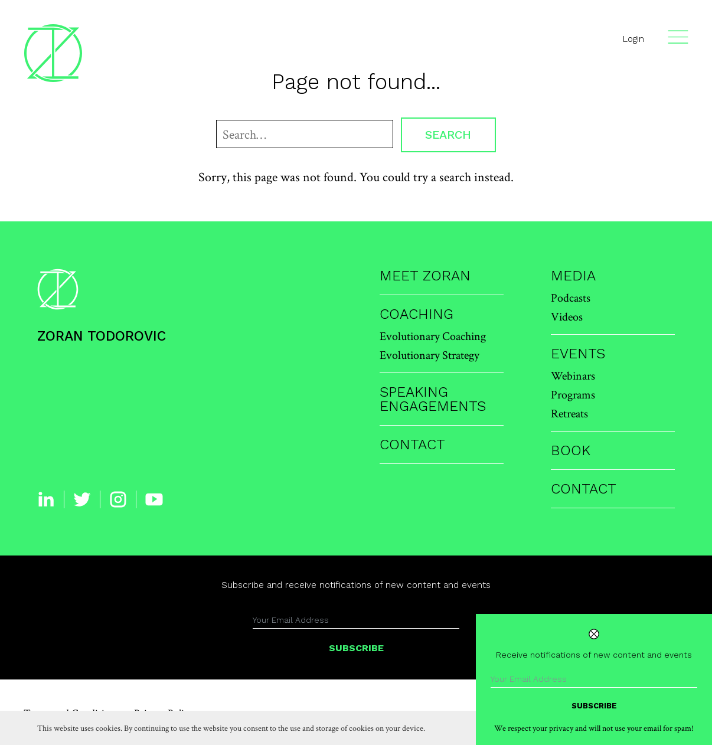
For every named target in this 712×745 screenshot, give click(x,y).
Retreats (569, 413)
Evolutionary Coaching (433, 336)
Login (633, 39)
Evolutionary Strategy (429, 354)
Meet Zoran (425, 276)
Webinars (573, 375)
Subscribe (356, 647)
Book (570, 450)
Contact (412, 444)
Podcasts (570, 297)
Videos (567, 316)
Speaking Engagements (433, 399)
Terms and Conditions (71, 713)
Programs (573, 394)
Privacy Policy (163, 713)
